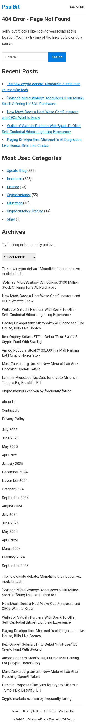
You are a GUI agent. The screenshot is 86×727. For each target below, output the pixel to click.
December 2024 (15, 472)
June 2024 (10, 523)
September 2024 (15, 498)
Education (14, 203)
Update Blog (16, 170)
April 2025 (10, 455)
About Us (9, 402)
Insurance (14, 179)
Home (16, 711)
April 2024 (10, 540)
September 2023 (15, 566)
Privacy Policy (13, 419)
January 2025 (12, 463)
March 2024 (11, 549)
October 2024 (13, 489)
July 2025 (10, 430)
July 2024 (10, 514)
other (11, 219)
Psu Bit (11, 7)
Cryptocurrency (19, 195)
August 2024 (12, 506)
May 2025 (10, 446)
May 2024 (10, 531)
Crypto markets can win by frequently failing (36, 391)
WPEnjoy (68, 719)
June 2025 (10, 438)
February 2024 (13, 557)
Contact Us (10, 410)
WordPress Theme (46, 719)
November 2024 (15, 481)
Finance (13, 187)
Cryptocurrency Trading (25, 211)
